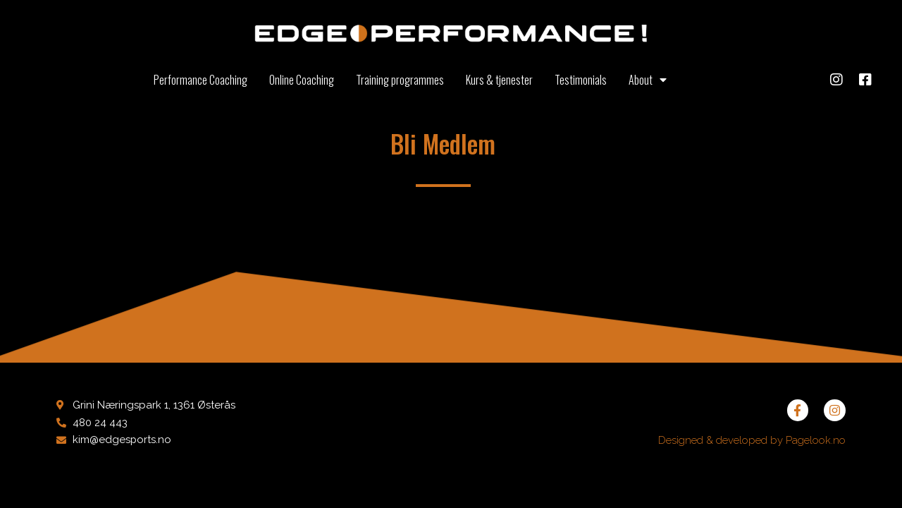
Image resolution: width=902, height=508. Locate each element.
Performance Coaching (200, 79)
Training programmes (400, 79)
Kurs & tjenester (499, 79)
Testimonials (581, 79)
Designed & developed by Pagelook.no (752, 440)
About (648, 79)
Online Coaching (301, 79)
